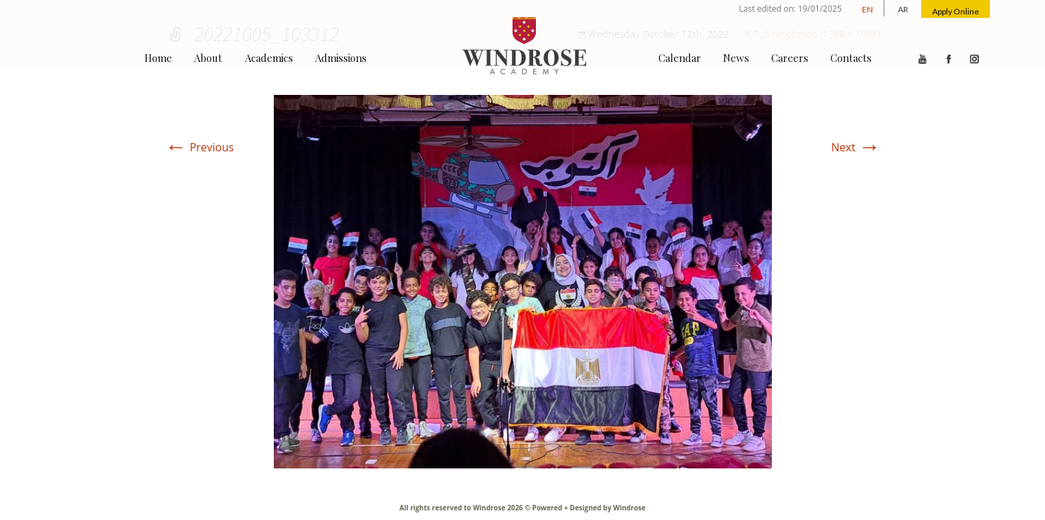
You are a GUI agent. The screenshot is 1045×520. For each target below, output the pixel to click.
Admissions (341, 58)
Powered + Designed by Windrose (587, 507)
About (208, 58)
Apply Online (955, 11)
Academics (269, 58)
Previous (199, 147)
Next (855, 147)
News (736, 58)
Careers (789, 58)
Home (158, 58)
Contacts (851, 58)
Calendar (679, 58)
